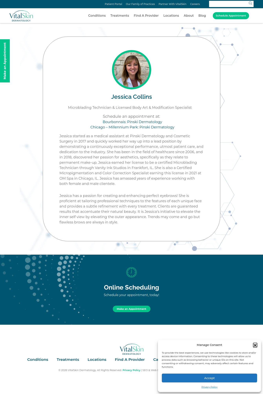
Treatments (119, 15)
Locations (171, 15)
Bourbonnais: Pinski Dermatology (132, 122)
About (189, 15)
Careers (195, 4)
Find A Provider (146, 15)
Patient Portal (113, 4)
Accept (209, 378)
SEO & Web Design (154, 370)
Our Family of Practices (140, 4)
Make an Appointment (131, 308)
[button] (255, 345)
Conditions (97, 15)
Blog (202, 15)
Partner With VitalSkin (173, 4)
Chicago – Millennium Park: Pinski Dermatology (132, 127)
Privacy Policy (209, 386)
